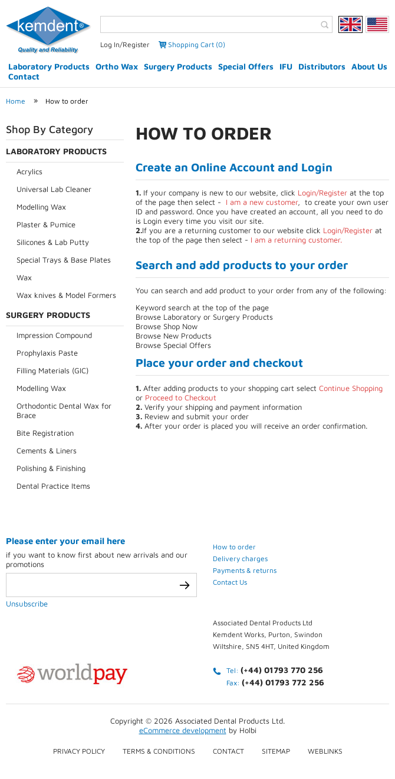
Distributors (321, 66)
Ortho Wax (117, 66)
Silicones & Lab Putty (53, 242)
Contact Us (230, 582)
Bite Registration (45, 432)
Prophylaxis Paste (47, 352)
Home (15, 101)
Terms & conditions (159, 751)
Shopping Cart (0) (196, 44)
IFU (285, 66)
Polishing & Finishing (51, 468)
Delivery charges (240, 558)
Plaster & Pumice (46, 224)
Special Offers (246, 66)
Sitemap (276, 751)
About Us (369, 66)
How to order (66, 101)
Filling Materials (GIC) (52, 370)
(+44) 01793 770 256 (282, 670)
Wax (24, 277)
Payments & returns (244, 570)
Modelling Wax (41, 206)
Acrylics (29, 171)
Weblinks (325, 751)
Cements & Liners (47, 450)
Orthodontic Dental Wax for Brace (64, 410)
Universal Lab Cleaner (54, 189)
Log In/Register (125, 44)
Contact (24, 76)
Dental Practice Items (53, 485)
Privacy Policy (79, 751)
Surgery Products (178, 66)
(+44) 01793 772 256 (283, 682)
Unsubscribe (27, 603)
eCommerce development (182, 730)
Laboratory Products (49, 66)
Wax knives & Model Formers (66, 295)
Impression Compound (54, 335)
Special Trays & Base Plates (64, 259)
